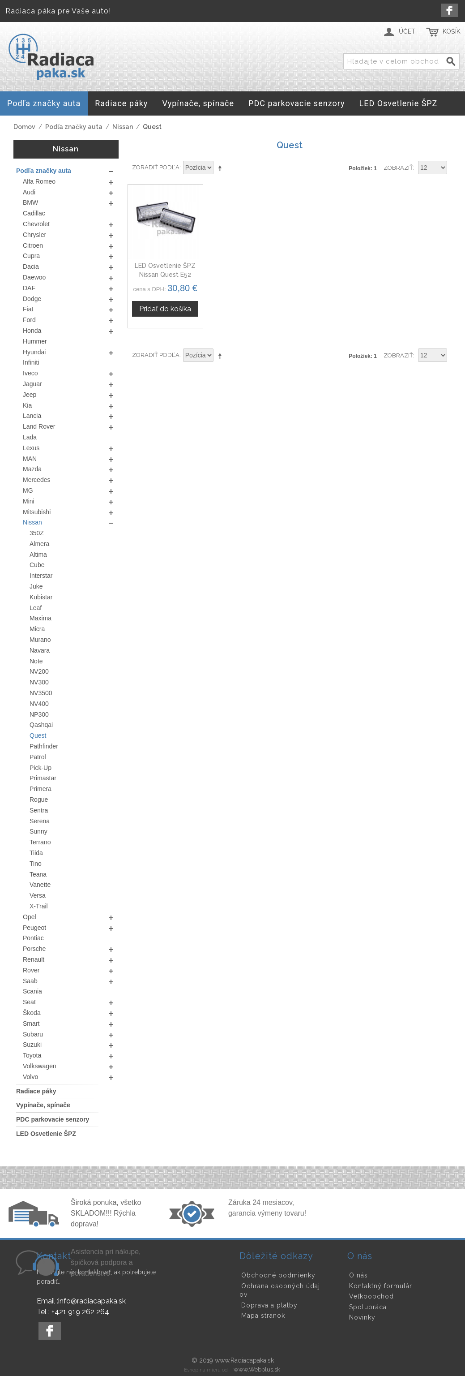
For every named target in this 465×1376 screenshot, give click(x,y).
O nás (358, 1275)
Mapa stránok (263, 1315)
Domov (24, 126)
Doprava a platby (269, 1305)
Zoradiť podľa (155, 167)
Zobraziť (398, 167)
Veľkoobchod (371, 1296)
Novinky (362, 1317)
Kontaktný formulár (380, 1286)
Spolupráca (368, 1307)
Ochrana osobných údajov (279, 1290)
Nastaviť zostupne (221, 168)
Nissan (122, 126)
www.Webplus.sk (257, 1369)
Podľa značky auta (73, 126)
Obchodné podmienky (278, 1275)
